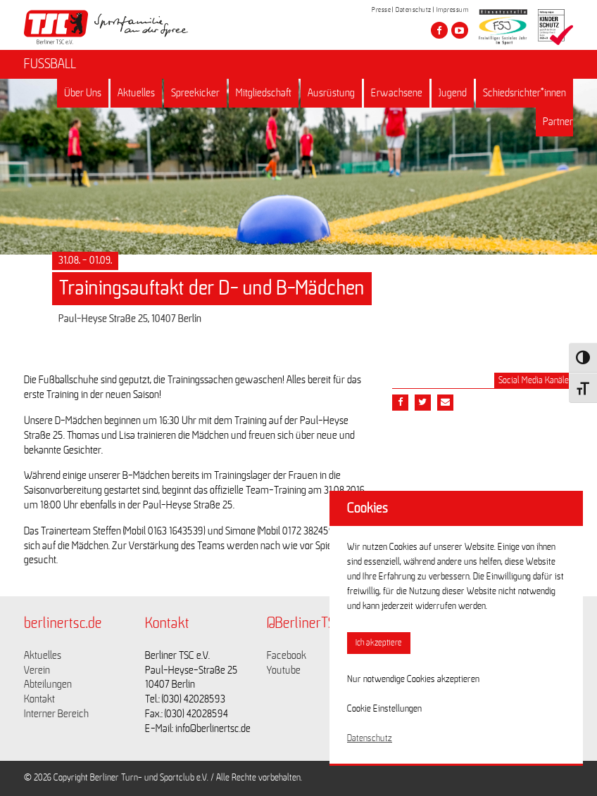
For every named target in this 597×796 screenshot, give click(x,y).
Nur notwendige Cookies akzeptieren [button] (413, 679)
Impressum (452, 9)
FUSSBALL (50, 64)
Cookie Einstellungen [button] (384, 709)
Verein (37, 670)
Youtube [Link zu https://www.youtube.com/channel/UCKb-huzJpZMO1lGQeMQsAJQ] (284, 670)
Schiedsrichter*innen (524, 92)
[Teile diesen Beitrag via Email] (445, 402)
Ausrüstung (331, 92)
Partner (558, 121)
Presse (381, 9)
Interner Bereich (56, 713)
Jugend (453, 92)
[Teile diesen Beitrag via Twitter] (423, 402)
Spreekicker (195, 92)
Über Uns (82, 92)
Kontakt (39, 699)
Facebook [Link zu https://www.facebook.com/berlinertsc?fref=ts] (286, 655)
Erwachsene (396, 92)
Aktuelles (136, 92)
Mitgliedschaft (263, 92)
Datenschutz (414, 9)
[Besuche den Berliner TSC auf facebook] (439, 30)
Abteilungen (48, 684)
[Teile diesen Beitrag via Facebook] (400, 402)
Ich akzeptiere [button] (379, 643)
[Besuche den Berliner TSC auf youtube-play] (459, 30)
